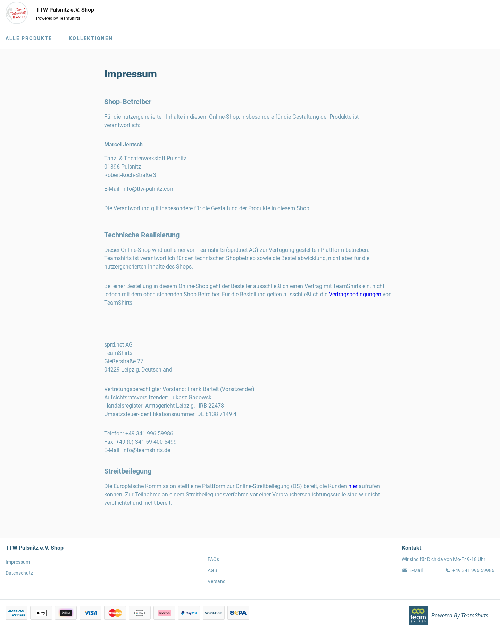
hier (352, 486)
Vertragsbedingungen (355, 294)
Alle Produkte (29, 38)
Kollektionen (91, 38)
